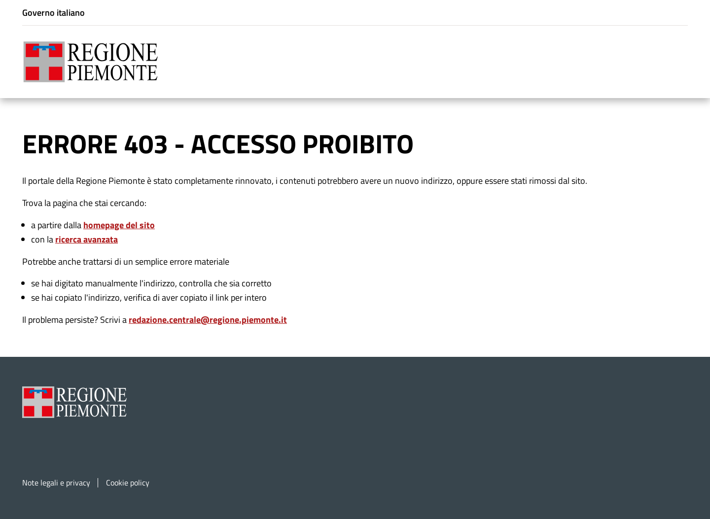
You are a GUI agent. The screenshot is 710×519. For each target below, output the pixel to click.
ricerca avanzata (86, 238)
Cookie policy (127, 481)
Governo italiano (53, 12)
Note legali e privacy (56, 481)
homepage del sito (119, 224)
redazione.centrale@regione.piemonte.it (208, 318)
